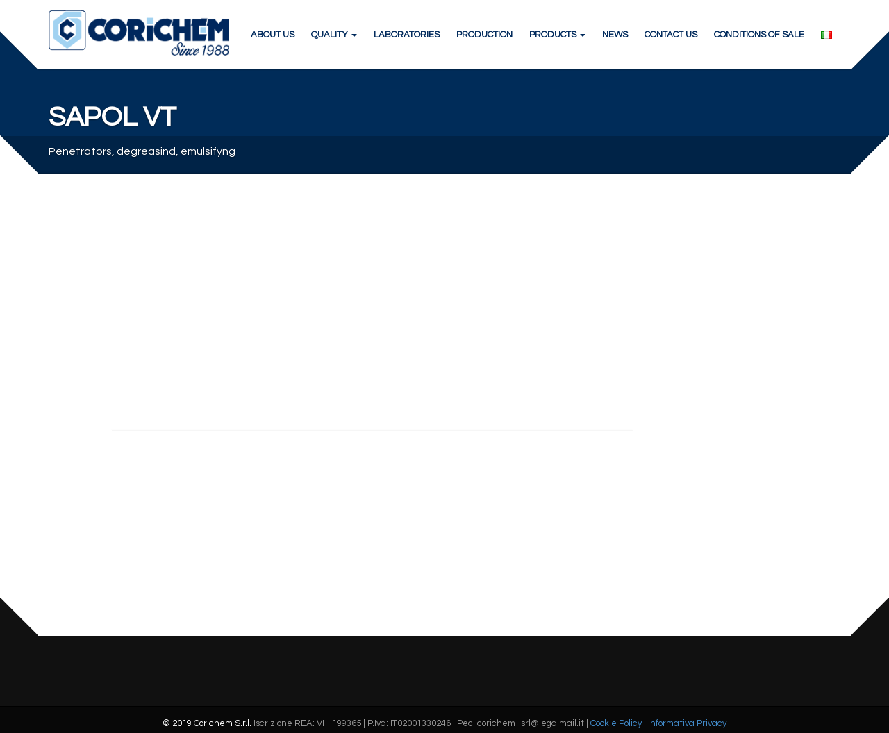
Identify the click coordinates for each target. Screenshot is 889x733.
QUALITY (334, 35)
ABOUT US (272, 35)
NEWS (615, 35)
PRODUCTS (557, 35)
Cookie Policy (616, 723)
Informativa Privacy (687, 723)
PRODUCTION (484, 35)
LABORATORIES (407, 35)
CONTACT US (671, 35)
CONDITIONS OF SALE (759, 35)
